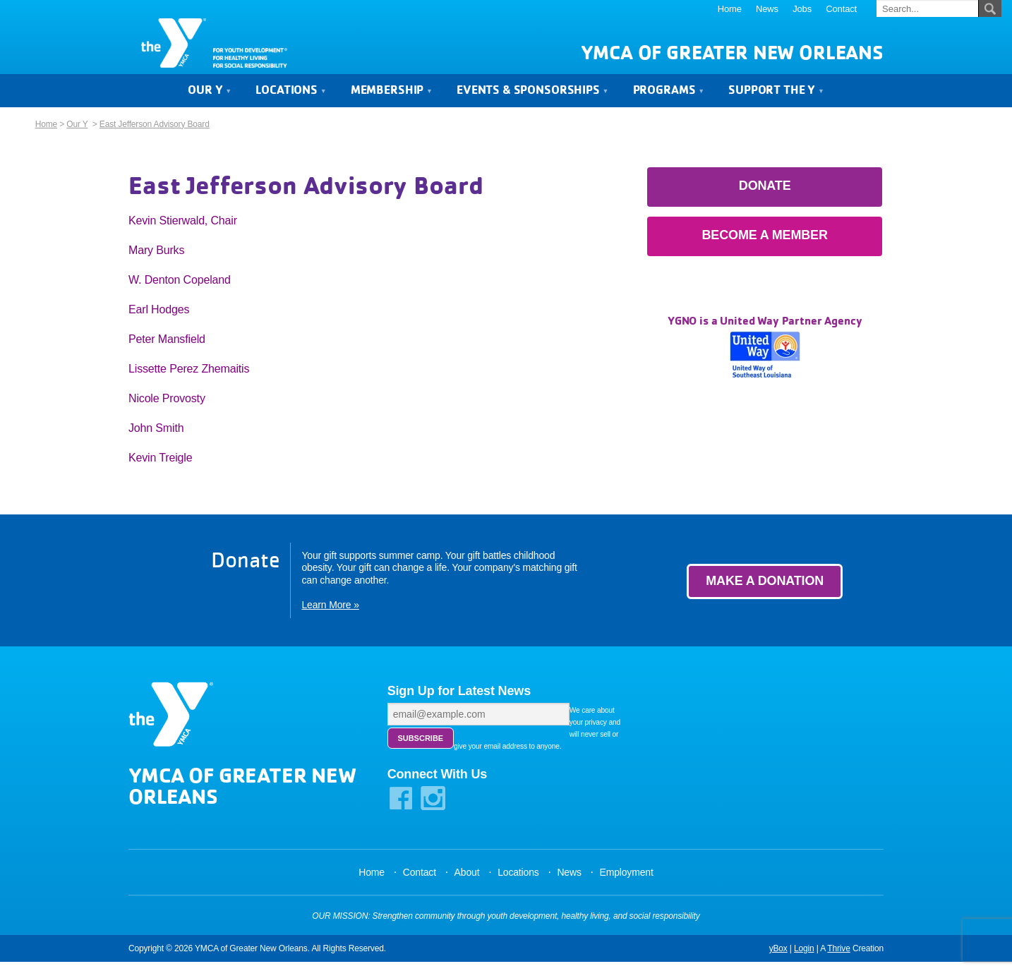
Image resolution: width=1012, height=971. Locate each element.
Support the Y (776, 100)
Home (730, 9)
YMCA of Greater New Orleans (732, 64)
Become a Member (765, 246)
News (767, 9)
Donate (765, 197)
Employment (626, 881)
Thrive (838, 958)
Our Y (209, 100)
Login (804, 958)
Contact (841, 9)
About (467, 881)
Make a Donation (765, 592)
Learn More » (330, 616)
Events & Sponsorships (532, 100)
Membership (392, 100)
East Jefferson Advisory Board (155, 135)
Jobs (802, 9)
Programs (668, 100)
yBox (778, 958)
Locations (290, 100)
